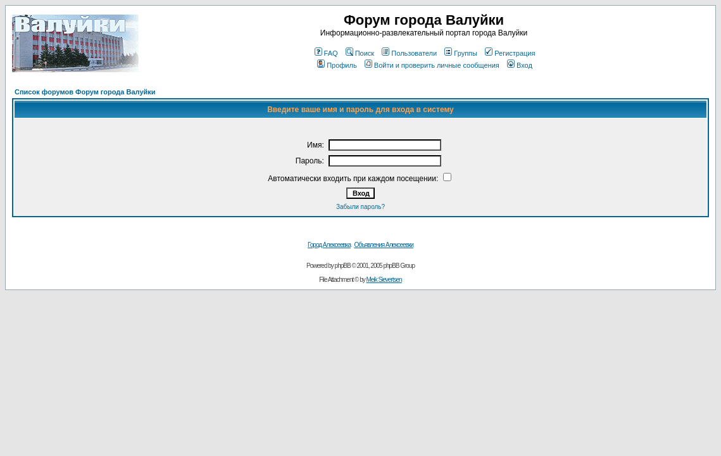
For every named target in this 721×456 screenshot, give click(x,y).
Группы (460, 53)
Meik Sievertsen (384, 279)
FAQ (326, 53)
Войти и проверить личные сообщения (432, 65)
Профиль (337, 65)
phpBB (343, 265)
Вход (519, 65)
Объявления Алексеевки (383, 244)
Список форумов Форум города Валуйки (85, 92)
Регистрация (510, 53)
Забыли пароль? (360, 206)
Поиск (360, 53)
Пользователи (409, 53)
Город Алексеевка (329, 244)
